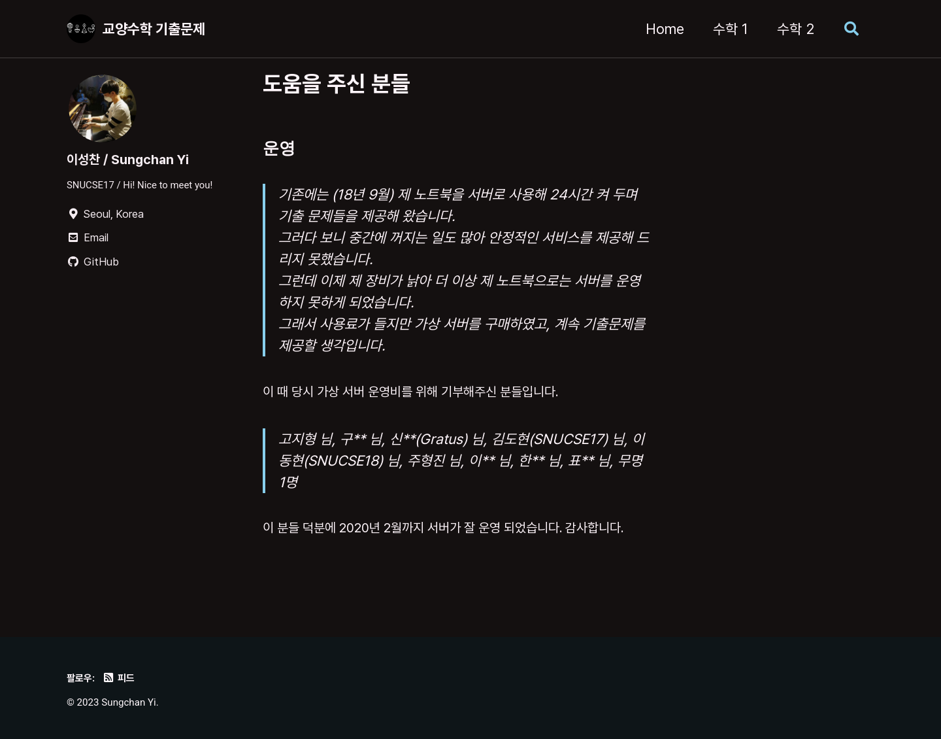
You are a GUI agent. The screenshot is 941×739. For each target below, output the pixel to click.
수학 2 (790, 28)
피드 (121, 677)
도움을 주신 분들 (336, 83)
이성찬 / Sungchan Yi (133, 159)
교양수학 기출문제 (154, 28)
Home (659, 28)
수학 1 (725, 28)
